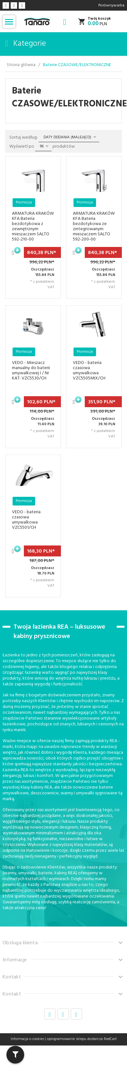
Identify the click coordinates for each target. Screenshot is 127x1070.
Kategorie (25, 43)
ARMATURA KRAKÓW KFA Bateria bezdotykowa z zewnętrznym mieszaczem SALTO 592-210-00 (33, 226)
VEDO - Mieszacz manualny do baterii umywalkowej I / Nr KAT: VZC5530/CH (31, 370)
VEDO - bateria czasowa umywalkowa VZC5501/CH (26, 519)
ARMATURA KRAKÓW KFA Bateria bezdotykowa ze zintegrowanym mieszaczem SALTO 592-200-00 (94, 226)
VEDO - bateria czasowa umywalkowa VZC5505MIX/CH (89, 370)
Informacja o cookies (27, 1039)
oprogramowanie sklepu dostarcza (75, 1039)
